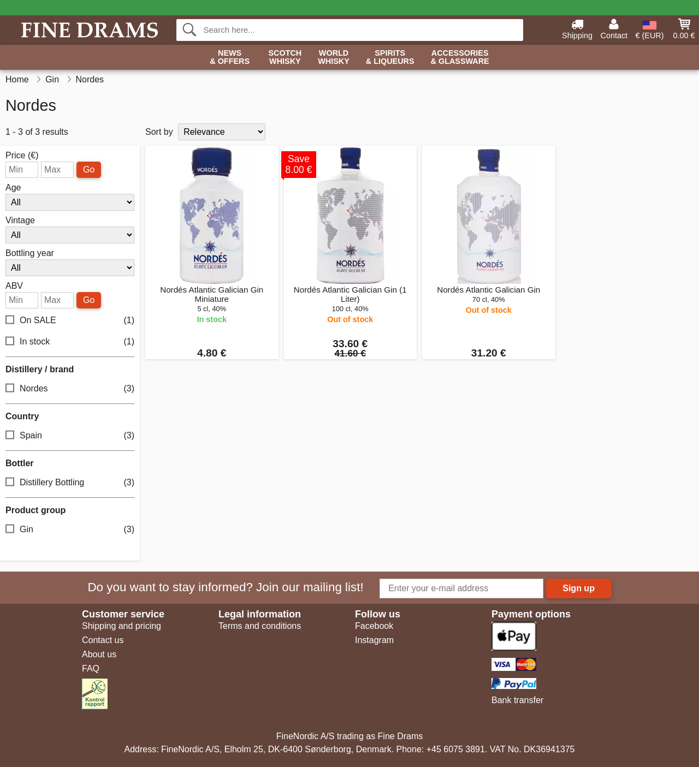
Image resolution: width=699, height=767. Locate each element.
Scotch (284, 58)
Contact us (102, 640)
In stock (69, 342)
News (230, 58)
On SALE (69, 321)
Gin (69, 530)
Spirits (390, 58)
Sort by (159, 131)
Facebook (374, 626)
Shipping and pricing (121, 626)
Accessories (460, 58)
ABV (14, 286)
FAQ (90, 668)
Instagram (374, 640)
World (334, 58)
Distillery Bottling (69, 483)
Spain (69, 436)
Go (88, 169)
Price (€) (21, 155)
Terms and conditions (259, 626)
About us (99, 654)
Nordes (69, 389)
